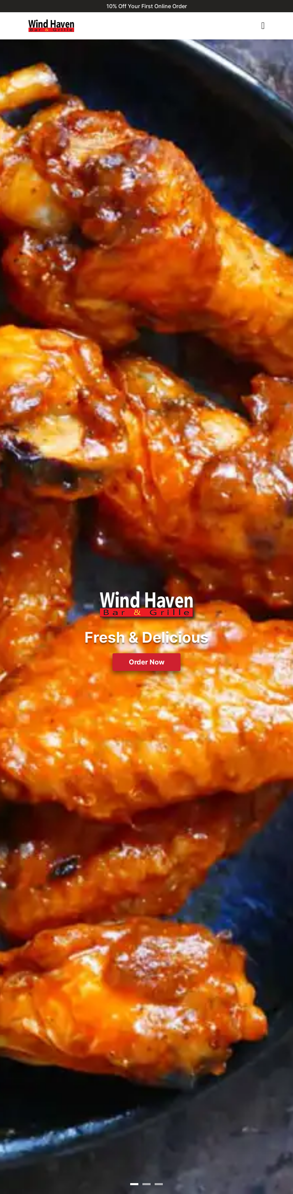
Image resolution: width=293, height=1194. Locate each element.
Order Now (147, 662)
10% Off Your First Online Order (146, 6)
